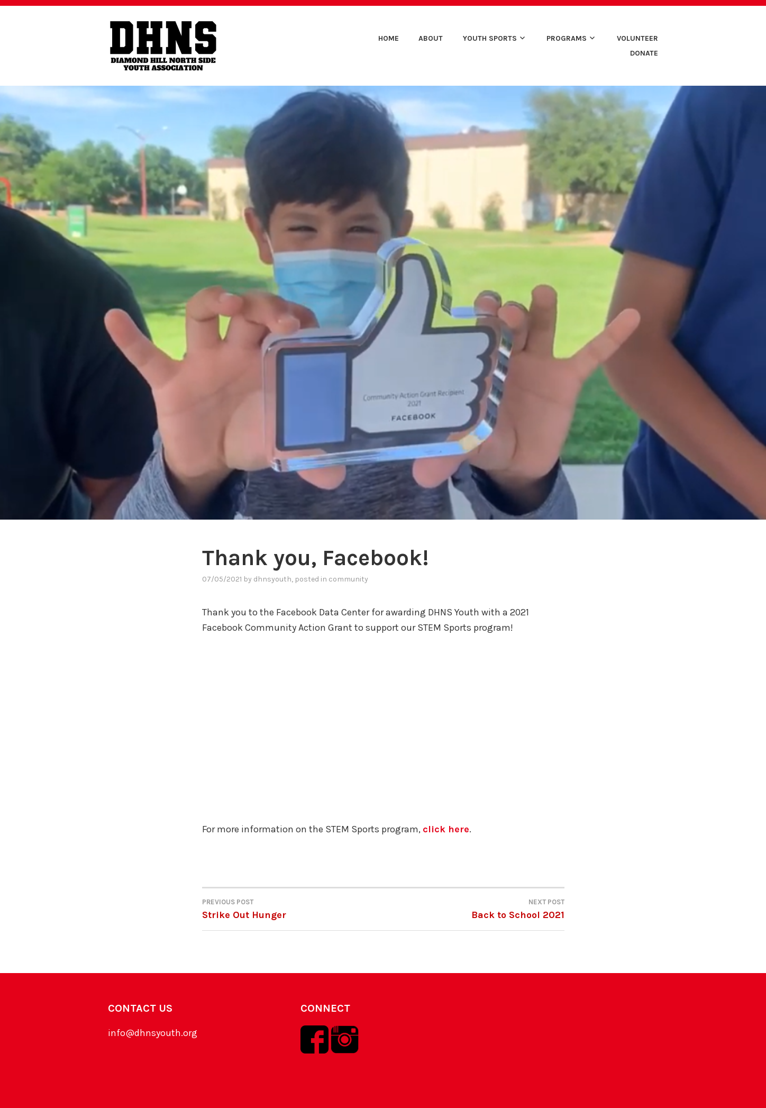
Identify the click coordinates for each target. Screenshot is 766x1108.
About (430, 38)
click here (446, 829)
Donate (644, 53)
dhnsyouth (272, 579)
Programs (566, 38)
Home (388, 38)
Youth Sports (490, 38)
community (348, 579)
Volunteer (637, 38)
